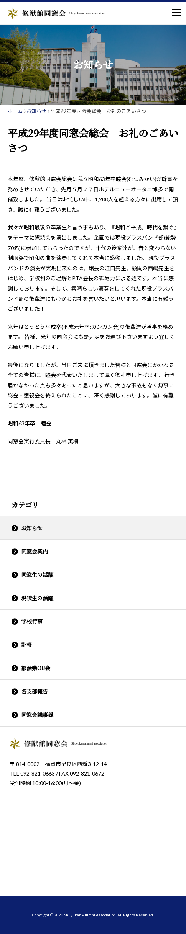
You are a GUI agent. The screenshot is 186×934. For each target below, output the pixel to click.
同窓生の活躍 (37, 574)
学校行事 (32, 621)
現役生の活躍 (37, 598)
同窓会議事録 (37, 714)
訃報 (26, 644)
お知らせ (32, 528)
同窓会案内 (34, 551)
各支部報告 (34, 691)
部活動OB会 (35, 668)
